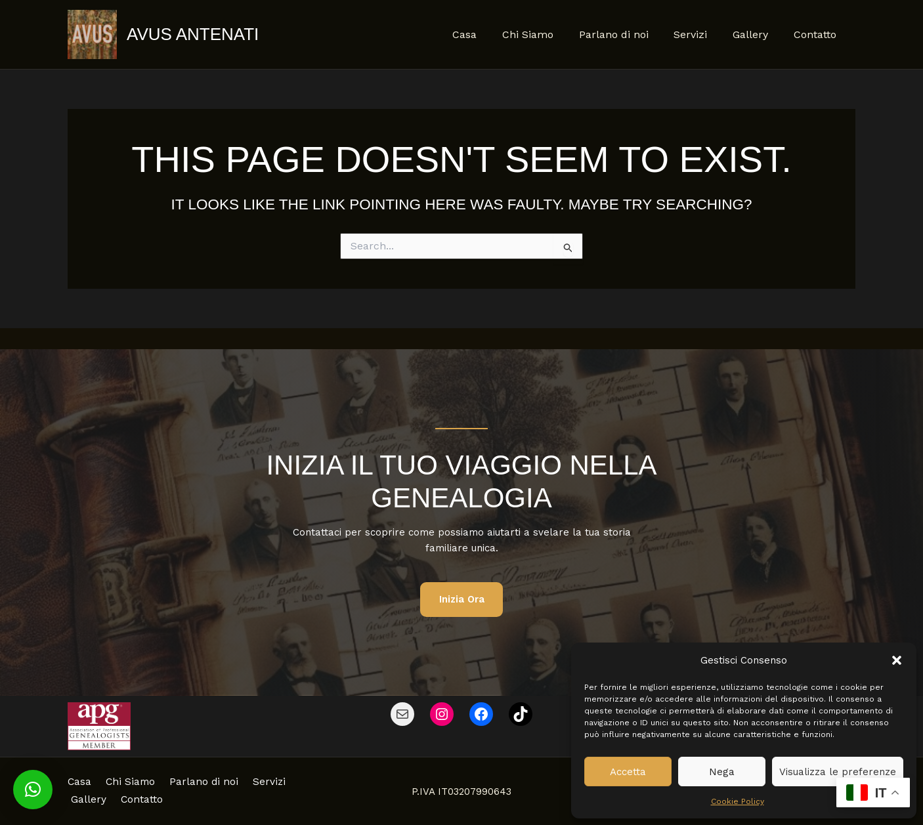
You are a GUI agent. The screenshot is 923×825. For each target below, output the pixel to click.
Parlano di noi (629, 34)
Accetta (628, 772)
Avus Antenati (193, 34)
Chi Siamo (547, 34)
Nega (722, 772)
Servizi (701, 34)
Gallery (757, 34)
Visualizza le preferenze (837, 772)
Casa (489, 34)
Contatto (817, 34)
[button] (896, 660)
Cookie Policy (737, 801)
